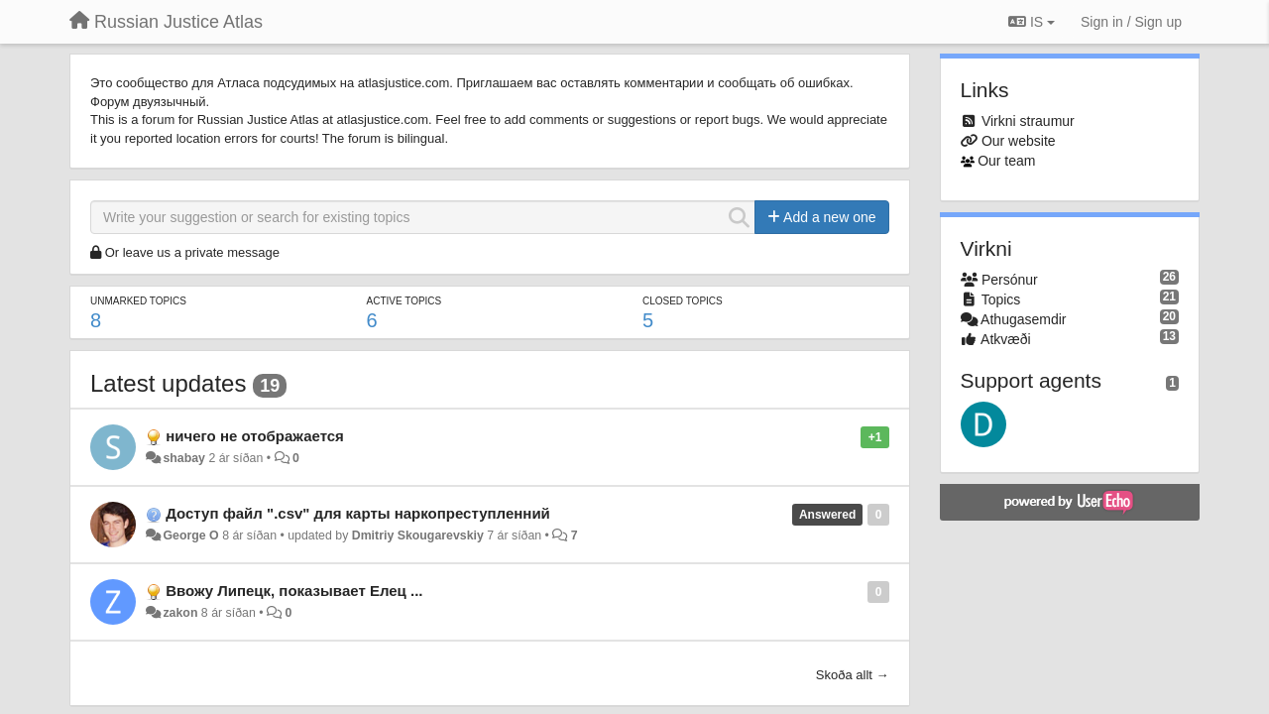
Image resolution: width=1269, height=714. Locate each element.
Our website (1018, 141)
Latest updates (168, 383)
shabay (184, 458)
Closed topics (682, 301)
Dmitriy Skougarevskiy (418, 535)
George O (190, 535)
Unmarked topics (138, 301)
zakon (180, 613)
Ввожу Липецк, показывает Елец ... (294, 590)
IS (1031, 22)
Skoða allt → (852, 674)
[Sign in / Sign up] (1131, 22)
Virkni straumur (1028, 121)
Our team (1006, 161)
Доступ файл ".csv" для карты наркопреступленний (358, 513)
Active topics (403, 301)
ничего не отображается (255, 435)
